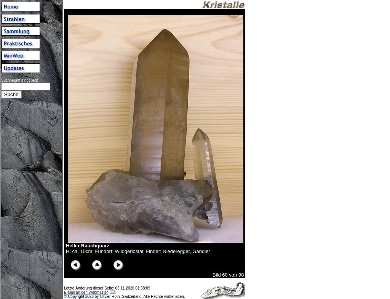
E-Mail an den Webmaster (86, 292)
